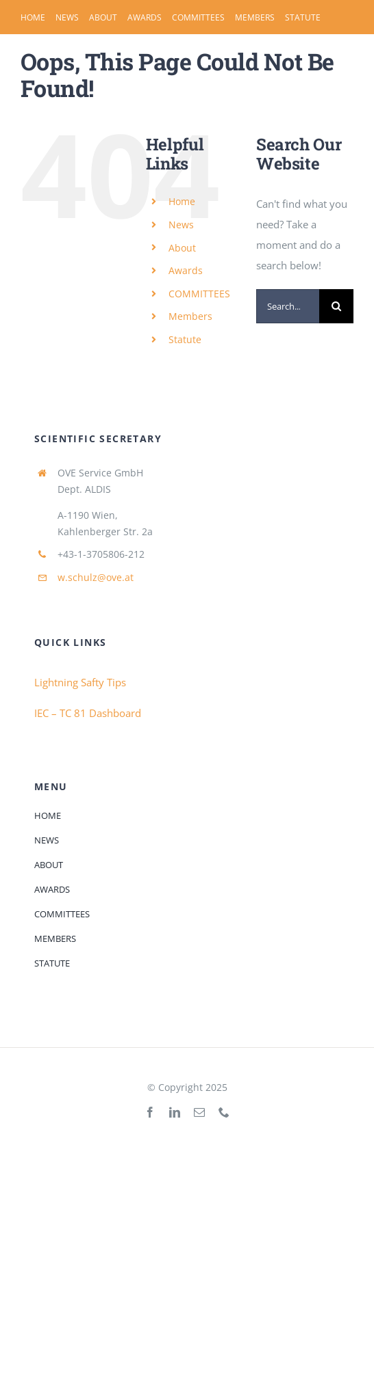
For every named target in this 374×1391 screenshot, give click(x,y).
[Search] (336, 306)
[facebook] (150, 1112)
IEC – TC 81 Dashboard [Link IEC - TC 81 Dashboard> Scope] (87, 713)
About (182, 247)
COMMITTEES (199, 293)
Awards (186, 270)
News (181, 224)
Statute (185, 339)
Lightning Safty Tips (80, 682)
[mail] (199, 1112)
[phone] (224, 1112)
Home (182, 201)
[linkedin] (174, 1112)
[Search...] (287, 306)
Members (190, 316)
